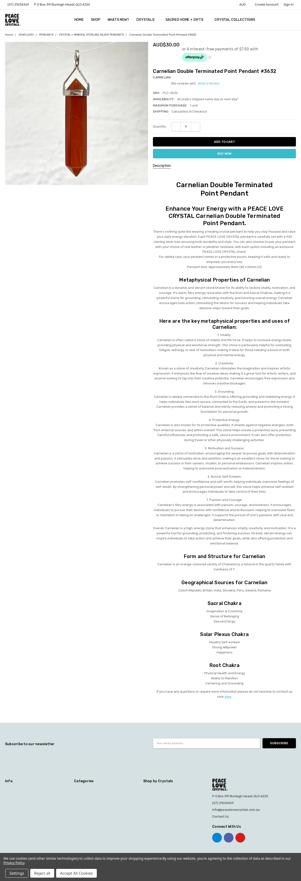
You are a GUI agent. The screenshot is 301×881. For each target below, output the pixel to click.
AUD (244, 4)
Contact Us (220, 816)
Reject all (42, 873)
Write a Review (208, 83)
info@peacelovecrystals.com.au (236, 810)
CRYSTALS (147, 20)
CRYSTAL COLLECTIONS (236, 20)
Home (79, 20)
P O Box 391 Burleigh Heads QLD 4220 (62, 4)
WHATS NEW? (118, 20)
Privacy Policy (13, 862)
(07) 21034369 (18, 4)
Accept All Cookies (76, 873)
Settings (16, 873)
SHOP (95, 20)
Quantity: (159, 126)
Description (162, 166)
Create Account (266, 4)
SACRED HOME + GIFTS (186, 20)
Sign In (288, 4)
